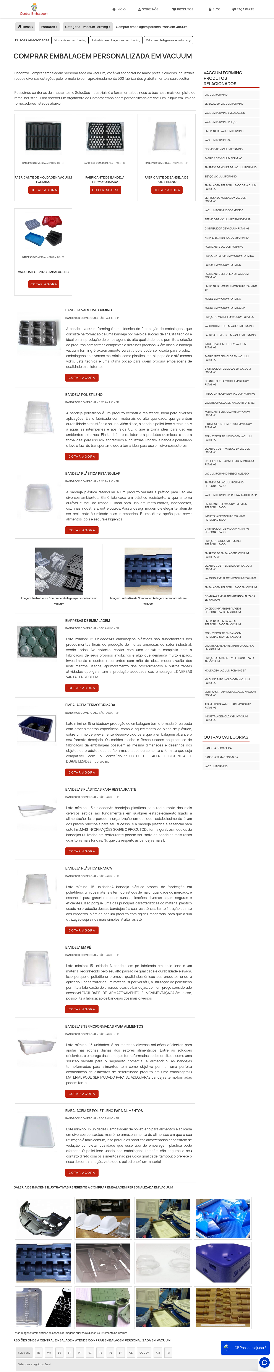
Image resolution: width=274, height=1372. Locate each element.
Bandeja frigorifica (218, 748)
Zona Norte (50, 1300)
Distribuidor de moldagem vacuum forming (228, 425)
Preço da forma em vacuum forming (229, 256)
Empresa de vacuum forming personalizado (224, 484)
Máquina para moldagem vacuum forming (227, 681)
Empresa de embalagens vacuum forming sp (227, 555)
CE (131, 1264)
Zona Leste (109, 1300)
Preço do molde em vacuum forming (229, 317)
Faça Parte (243, 9)
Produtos (182, 9)
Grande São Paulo (133, 1300)
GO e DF (144, 1264)
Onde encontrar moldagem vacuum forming (229, 462)
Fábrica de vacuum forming (70, 40)
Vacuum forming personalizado (227, 473)
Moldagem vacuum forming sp (225, 670)
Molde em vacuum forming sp (225, 308)
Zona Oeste (71, 1300)
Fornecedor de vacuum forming (227, 237)
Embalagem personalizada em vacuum (231, 587)
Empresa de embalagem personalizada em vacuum (223, 622)
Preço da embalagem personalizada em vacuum (229, 659)
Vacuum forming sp (218, 140)
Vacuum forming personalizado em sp (231, 495)
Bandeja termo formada (221, 757)
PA (168, 1264)
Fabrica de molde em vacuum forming (230, 335)
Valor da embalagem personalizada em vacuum (229, 647)
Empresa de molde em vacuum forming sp (231, 287)
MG (49, 1264)
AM (158, 1264)
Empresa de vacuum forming (224, 131)
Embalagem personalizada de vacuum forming (230, 187)
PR (79, 1264)
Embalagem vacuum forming (224, 104)
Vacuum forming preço (220, 122)
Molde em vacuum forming (223, 299)
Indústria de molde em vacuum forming (225, 345)
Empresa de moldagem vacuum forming (225, 199)
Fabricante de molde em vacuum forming (226, 358)
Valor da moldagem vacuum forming (230, 403)
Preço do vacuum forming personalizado (223, 542)
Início (119, 9)
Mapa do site (209, 1341)
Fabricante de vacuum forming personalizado (226, 505)
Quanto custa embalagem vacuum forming (228, 567)
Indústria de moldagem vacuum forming (116, 40)
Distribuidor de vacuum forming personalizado (227, 530)
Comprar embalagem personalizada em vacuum (230, 597)
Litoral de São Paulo (163, 1300)
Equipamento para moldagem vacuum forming (230, 693)
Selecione (24, 1264)
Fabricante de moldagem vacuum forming (227, 413)
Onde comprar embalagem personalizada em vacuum (223, 610)
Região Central (27, 1300)
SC (90, 1264)
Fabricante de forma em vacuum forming (227, 275)
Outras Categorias (226, 737)
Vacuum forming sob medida (224, 210)
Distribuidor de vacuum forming (227, 228)
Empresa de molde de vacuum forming (230, 167)
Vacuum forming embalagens (225, 113)
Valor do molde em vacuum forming (229, 326)
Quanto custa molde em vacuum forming (227, 382)
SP (69, 1264)
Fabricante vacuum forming (224, 247)
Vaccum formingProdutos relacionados (223, 78)
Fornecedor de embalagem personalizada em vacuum (223, 635)
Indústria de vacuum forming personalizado (225, 518)
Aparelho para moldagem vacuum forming (228, 705)
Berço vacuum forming (221, 176)
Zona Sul (90, 1300)
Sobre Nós (148, 9)
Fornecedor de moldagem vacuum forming (228, 438)
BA (120, 1264)
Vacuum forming (216, 94)
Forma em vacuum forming (223, 265)
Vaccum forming (216, 766)
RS (100, 1264)
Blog (214, 9)
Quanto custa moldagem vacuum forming (227, 450)
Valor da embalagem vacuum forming (168, 40)
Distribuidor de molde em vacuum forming (228, 370)
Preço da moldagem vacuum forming (230, 393)
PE (110, 1264)
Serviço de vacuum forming (224, 149)
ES (59, 1264)
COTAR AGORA (36, 195)
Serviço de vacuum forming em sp (228, 219)
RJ (38, 1264)
